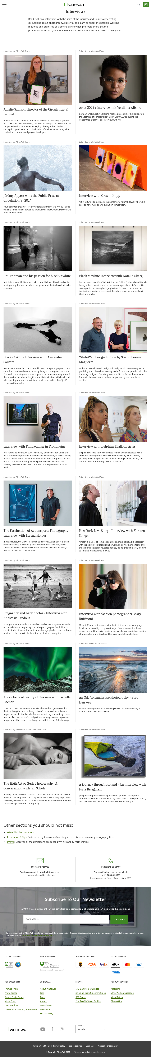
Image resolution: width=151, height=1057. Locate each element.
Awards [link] (43, 1001)
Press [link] (42, 997)
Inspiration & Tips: (17, 837)
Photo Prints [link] (11, 993)
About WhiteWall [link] (48, 988)
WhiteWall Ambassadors (20, 832)
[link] (75, 24)
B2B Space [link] (81, 997)
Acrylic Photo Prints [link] (14, 997)
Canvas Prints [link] (11, 1005)
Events (10, 841)
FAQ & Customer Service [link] (87, 988)
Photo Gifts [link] (116, 1001)
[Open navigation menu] (4, 4)
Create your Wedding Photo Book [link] (21, 1009)
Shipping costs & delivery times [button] (91, 993)
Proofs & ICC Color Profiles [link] (88, 1001)
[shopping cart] (138, 4)
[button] (146, 4)
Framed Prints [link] (11, 988)
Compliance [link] (45, 1005)
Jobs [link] (42, 993)
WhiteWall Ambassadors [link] (122, 993)
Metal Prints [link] (10, 1001)
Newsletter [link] (45, 1009)
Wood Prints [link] (117, 997)
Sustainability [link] (46, 1013)
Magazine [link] (115, 988)
